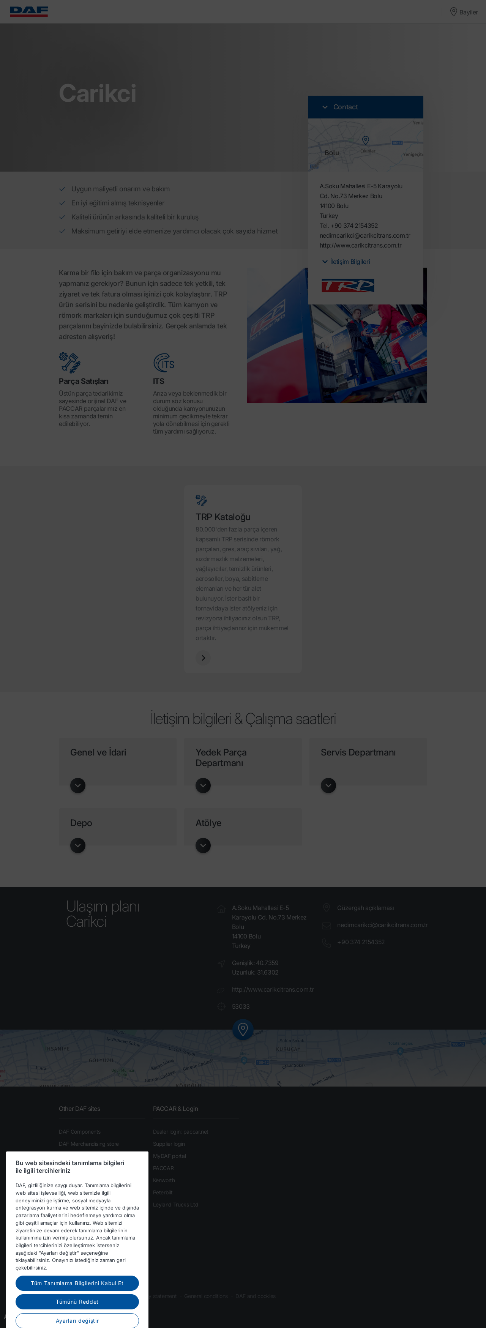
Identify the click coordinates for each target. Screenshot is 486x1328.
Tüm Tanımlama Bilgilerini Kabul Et (77, 1302)
